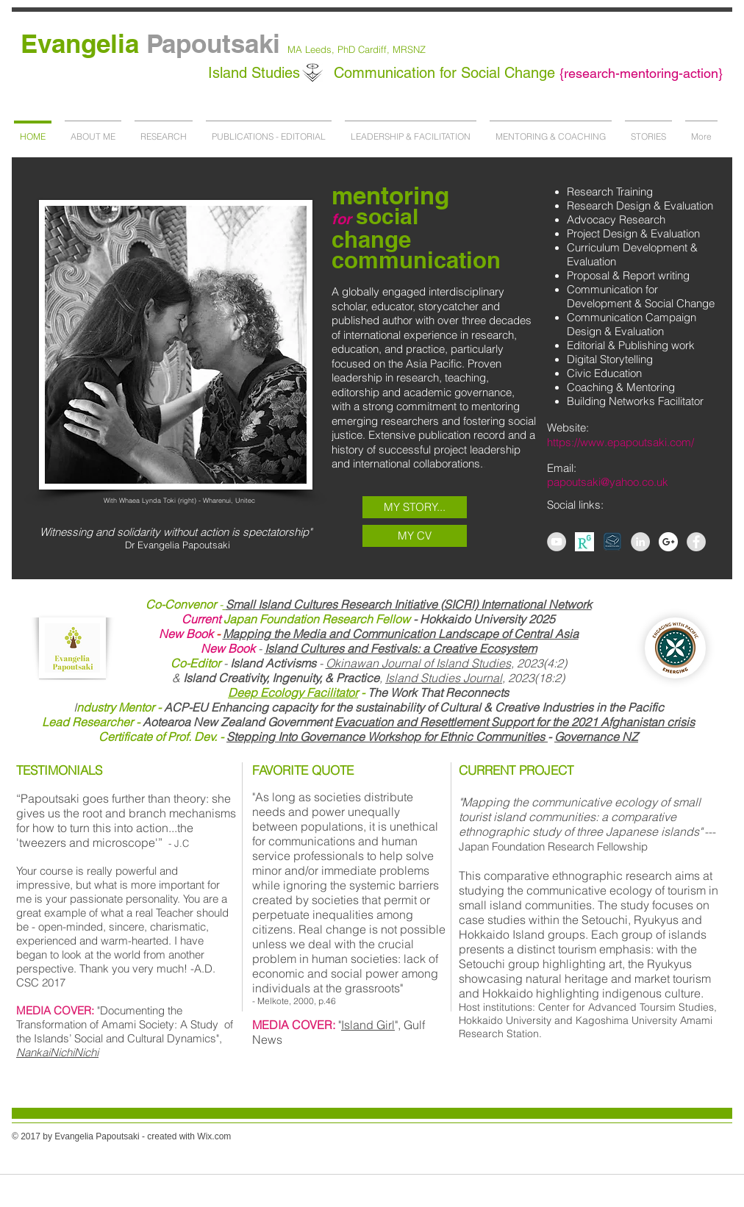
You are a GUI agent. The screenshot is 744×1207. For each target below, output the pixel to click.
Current (202, 619)
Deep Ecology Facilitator (293, 692)
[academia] (612, 541)
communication (416, 259)
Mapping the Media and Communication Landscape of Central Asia (401, 633)
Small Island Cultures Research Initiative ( (335, 604)
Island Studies (256, 73)
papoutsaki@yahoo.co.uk (607, 482)
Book (199, 633)
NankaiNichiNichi (57, 1052)
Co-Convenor (181, 604)
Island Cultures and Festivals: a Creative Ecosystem (401, 648)
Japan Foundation (272, 619)
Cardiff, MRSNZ (390, 49)
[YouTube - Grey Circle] (556, 541)
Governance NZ (596, 736)
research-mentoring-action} (643, 73)
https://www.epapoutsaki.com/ (620, 442)
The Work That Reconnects (438, 692)
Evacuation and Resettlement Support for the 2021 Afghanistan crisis (515, 721)
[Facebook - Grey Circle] (696, 541)
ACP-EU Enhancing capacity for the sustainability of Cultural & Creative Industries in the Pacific (370, 707)
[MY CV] (414, 536)
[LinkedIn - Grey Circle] (640, 541)
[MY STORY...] (414, 507)
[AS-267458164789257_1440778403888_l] (584, 541)
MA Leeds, (312, 49)
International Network (535, 604)
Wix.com (214, 1136)
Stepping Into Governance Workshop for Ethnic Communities (387, 736)
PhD (346, 49)
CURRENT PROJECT (516, 770)
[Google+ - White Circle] (668, 541)
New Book (228, 648)
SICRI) (461, 604)
